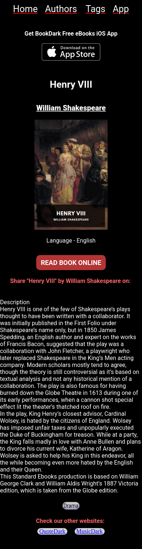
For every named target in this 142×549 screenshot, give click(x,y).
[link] (25, 9)
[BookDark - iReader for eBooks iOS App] (71, 52)
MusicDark (89, 531)
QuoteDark (52, 531)
